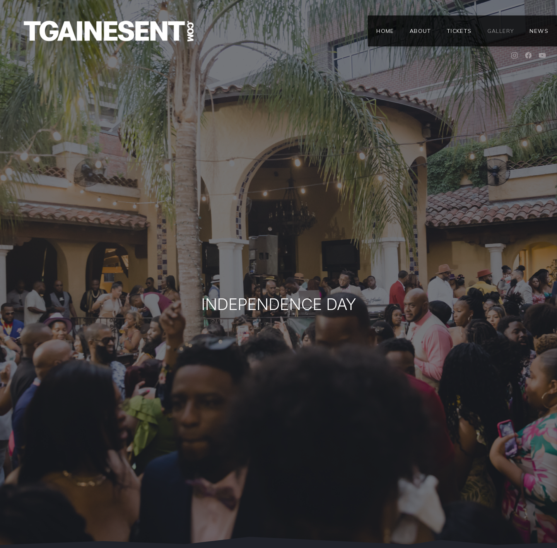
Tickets (459, 30)
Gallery (500, 30)
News (539, 30)
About (420, 30)
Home (385, 30)
